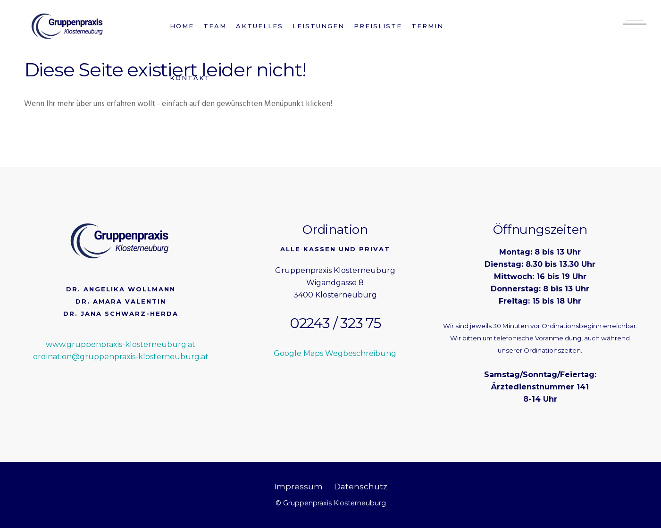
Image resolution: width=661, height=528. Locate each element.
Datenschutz (360, 486)
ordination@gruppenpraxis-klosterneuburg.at (121, 356)
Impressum (298, 486)
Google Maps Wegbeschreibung (335, 353)
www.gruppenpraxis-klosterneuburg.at (120, 344)
